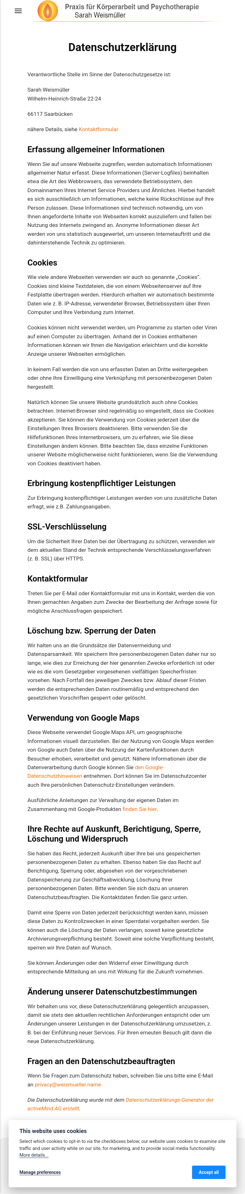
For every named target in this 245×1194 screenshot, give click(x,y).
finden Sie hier (139, 809)
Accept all (209, 1172)
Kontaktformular (98, 129)
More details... (33, 1155)
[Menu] (18, 11)
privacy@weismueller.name (68, 1084)
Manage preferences (40, 1172)
